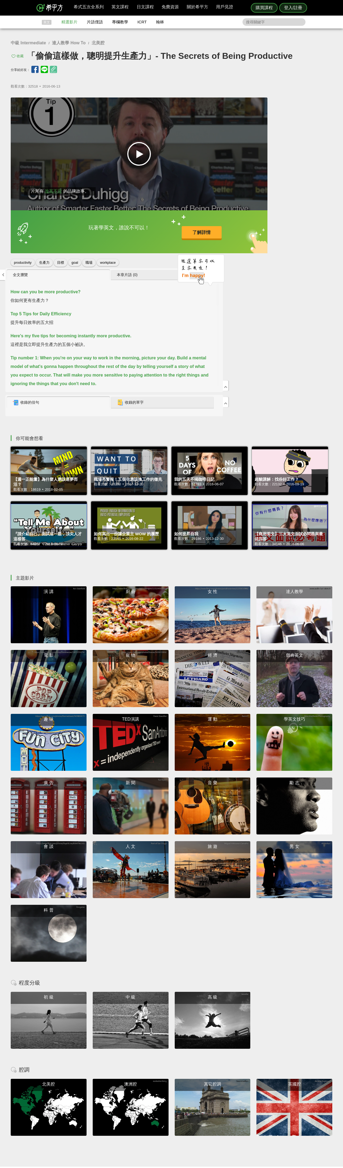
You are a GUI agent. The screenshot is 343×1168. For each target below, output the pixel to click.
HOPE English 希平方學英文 (126, 1066)
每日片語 (178, 1108)
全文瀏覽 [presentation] (226, 104)
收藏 (20, 56)
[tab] (241, 104)
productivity (23, 257)
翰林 (160, 22)
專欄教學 (120, 22)
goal (75, 257)
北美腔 (98, 43)
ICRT (142, 22)
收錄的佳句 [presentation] (232, 232)
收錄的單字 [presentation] (290, 232)
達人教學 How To (68, 43)
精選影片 (69, 22)
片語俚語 (95, 22)
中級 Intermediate (28, 43)
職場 (88, 257)
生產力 (44, 257)
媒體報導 (204, 1113)
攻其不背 (53, 185)
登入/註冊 (293, 7)
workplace (108, 257)
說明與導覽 (231, 1103)
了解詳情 (155, 229)
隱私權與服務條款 (236, 1098)
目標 (60, 257)
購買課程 (264, 7)
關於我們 (204, 1108)
